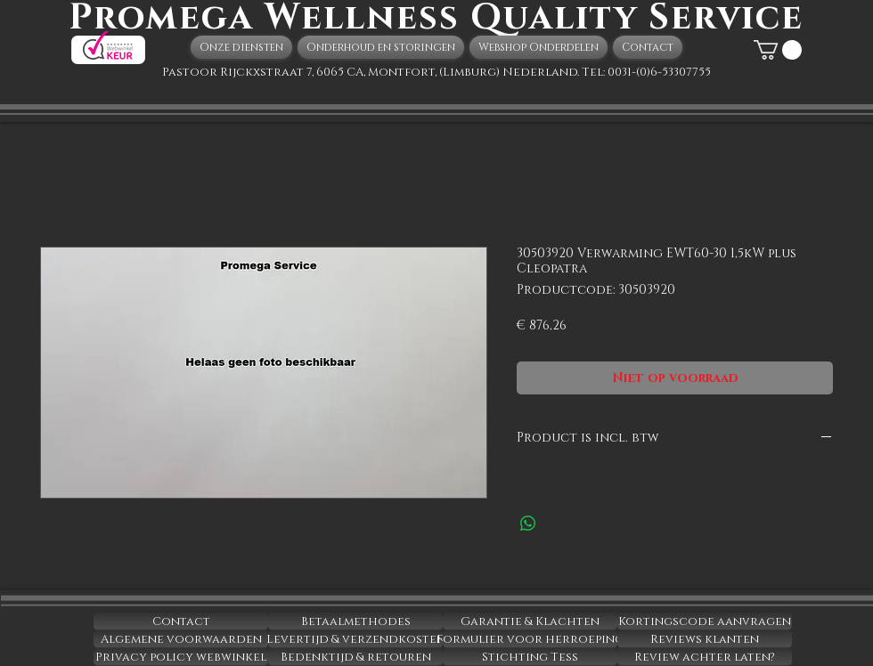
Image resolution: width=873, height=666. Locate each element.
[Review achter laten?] (704, 657)
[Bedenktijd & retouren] (355, 657)
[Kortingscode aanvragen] (704, 621)
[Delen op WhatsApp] (528, 523)
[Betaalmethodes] (355, 621)
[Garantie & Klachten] (530, 621)
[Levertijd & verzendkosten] (355, 639)
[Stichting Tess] (530, 657)
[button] (778, 50)
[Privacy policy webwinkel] (181, 657)
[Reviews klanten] (704, 639)
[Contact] (181, 621)
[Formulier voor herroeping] (530, 639)
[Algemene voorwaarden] (181, 639)
